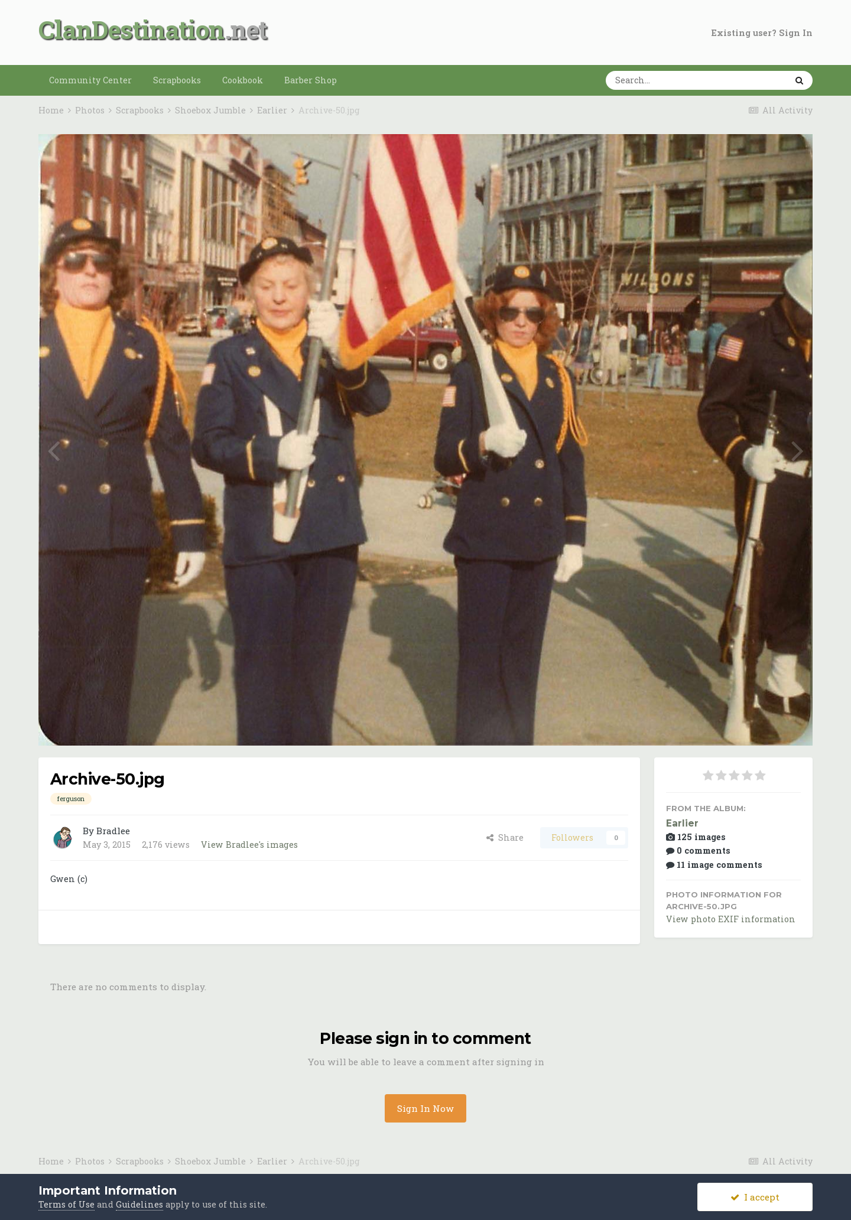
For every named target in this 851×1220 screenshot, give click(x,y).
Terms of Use (66, 1204)
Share (505, 837)
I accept (754, 1197)
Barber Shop (310, 80)
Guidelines (139, 1204)
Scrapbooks (177, 80)
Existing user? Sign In (762, 32)
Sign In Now (425, 1108)
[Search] (659, 80)
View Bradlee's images (249, 844)
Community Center (90, 80)
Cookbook (242, 80)
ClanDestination (131, 29)
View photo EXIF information (730, 919)
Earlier (682, 823)
